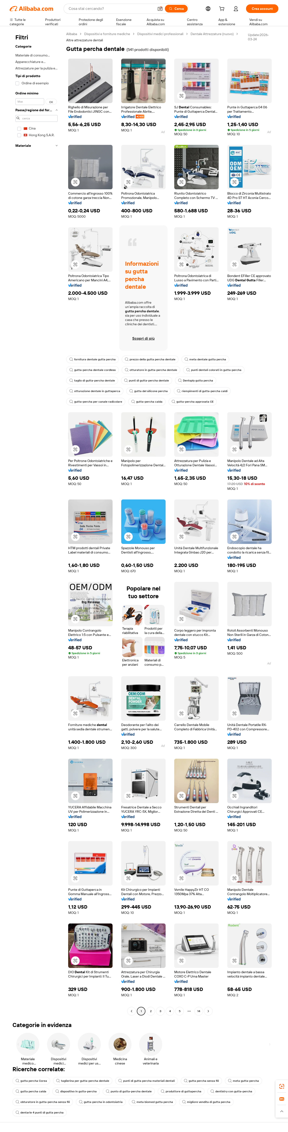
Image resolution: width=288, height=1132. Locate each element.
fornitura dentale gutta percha (92, 359)
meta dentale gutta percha (205, 359)
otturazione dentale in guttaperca (94, 391)
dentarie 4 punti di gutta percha (40, 1112)
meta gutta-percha (243, 1081)
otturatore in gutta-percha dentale (151, 370)
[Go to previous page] (131, 1011)
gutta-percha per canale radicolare (95, 402)
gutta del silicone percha (148, 391)
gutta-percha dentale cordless (92, 370)
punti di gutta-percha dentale (146, 380)
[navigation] (36, 523)
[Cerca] (176, 8)
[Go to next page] (208, 1011)
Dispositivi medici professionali (160, 34)
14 (198, 1011)
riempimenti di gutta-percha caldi (202, 391)
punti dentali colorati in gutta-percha (213, 370)
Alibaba (71, 34)
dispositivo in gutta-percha (76, 1091)
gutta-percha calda (146, 402)
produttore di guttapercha (181, 1091)
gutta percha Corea (31, 1081)
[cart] (222, 9)
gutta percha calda (31, 1091)
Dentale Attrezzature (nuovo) (212, 34)
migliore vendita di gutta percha (206, 1102)
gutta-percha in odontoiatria (101, 1102)
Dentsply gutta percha (195, 380)
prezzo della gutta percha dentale (150, 359)
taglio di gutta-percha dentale (92, 380)
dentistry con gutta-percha (231, 1091)
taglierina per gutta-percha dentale (82, 1081)
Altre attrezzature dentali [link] (84, 40)
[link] (282, 1086)
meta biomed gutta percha (152, 1102)
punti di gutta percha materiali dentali (146, 1081)
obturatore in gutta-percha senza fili (43, 1102)
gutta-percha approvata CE (193, 402)
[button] (160, 9)
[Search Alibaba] (111, 8)
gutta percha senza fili (201, 1081)
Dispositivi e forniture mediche (107, 34)
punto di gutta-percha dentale (129, 1091)
